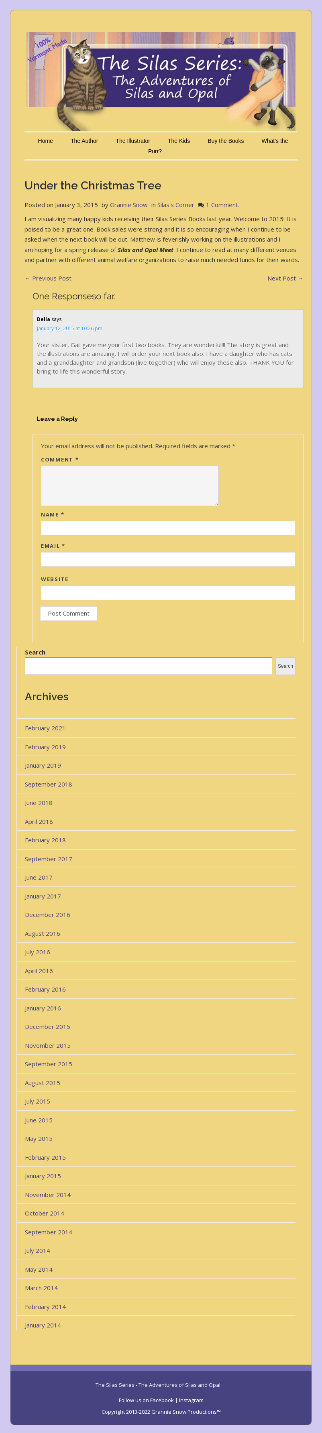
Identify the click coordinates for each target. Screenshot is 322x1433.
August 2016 (42, 933)
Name (52, 514)
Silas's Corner (175, 205)
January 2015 (43, 1176)
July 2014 (37, 1250)
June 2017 (39, 877)
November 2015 (48, 1045)
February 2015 (45, 1157)
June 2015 (39, 1120)
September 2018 (48, 784)
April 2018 (39, 821)
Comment (60, 459)
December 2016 (47, 915)
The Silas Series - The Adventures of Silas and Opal (158, 1384)
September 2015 (48, 1064)
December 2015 (47, 1026)
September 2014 (48, 1232)
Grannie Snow (129, 205)
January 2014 (43, 1325)
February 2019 (45, 747)
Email (53, 545)
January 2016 (43, 1008)
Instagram (191, 1400)
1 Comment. (222, 205)
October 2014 (44, 1213)
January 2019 (43, 765)
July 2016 (37, 952)
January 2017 (43, 896)
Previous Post (47, 278)
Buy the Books (226, 141)
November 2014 (48, 1195)
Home (45, 141)
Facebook (162, 1400)
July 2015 (37, 1101)
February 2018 (45, 840)
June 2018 (39, 803)
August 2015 (42, 1083)
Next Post (285, 278)
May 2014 (39, 1269)
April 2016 (39, 971)
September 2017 (48, 859)
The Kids (179, 141)
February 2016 (45, 989)
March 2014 (41, 1288)
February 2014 (45, 1307)
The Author (84, 141)
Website (55, 579)
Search (35, 652)
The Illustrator (133, 141)
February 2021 (45, 728)
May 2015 (39, 1138)
